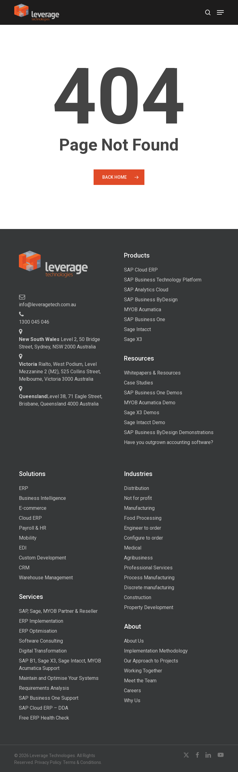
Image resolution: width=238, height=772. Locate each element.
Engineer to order (142, 528)
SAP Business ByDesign (151, 300)
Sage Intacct (137, 329)
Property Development (148, 607)
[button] (220, 12)
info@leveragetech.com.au (47, 304)
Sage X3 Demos (141, 412)
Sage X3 (133, 339)
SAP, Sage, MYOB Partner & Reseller (58, 611)
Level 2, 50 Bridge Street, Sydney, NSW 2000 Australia (59, 343)
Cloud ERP (30, 518)
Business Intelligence (42, 498)
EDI (23, 548)
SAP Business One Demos (153, 393)
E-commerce (32, 508)
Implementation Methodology (156, 651)
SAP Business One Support (48, 698)
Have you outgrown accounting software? (168, 442)
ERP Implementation (41, 621)
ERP (23, 488)
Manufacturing (139, 508)
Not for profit (138, 498)
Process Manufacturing (149, 578)
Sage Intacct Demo (144, 422)
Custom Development (42, 558)
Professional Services (148, 568)
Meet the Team (140, 681)
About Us (134, 641)
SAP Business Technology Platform (162, 280)
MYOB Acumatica (142, 309)
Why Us (132, 700)
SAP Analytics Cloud (146, 290)
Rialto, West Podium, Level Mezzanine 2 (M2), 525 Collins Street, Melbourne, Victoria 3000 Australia (60, 371)
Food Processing (142, 518)
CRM (24, 568)
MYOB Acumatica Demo (149, 403)
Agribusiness (138, 558)
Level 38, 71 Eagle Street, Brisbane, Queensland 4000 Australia (60, 400)
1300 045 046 (34, 322)
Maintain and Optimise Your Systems (59, 678)
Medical (132, 548)
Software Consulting (41, 641)
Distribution (136, 488)
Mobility (28, 538)
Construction (137, 597)
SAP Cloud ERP (141, 270)
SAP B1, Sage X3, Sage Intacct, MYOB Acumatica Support (60, 664)
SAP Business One (144, 319)
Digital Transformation (43, 651)
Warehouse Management (46, 578)
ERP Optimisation (38, 631)
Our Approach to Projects (151, 661)
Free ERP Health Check (44, 718)
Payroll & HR (32, 528)
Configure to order (143, 538)
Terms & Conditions (82, 762)
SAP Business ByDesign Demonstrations (169, 432)
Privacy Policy (48, 762)
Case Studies (138, 383)
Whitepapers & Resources (152, 373)
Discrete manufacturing (149, 587)
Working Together (143, 671)
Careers (132, 690)
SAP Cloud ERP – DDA (43, 708)
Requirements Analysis (44, 688)
